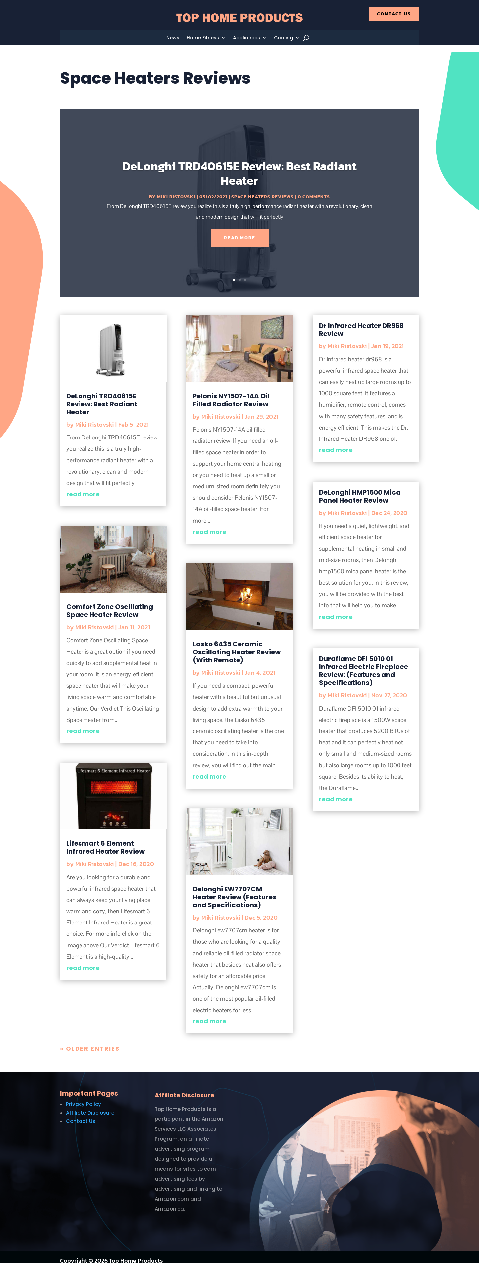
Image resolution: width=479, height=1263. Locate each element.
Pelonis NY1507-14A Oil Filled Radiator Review (231, 393)
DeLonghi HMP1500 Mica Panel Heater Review (359, 489)
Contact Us (394, 13)
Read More (239, 231)
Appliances (246, 38)
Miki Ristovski (176, 190)
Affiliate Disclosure (90, 1106)
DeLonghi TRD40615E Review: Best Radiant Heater (239, 166)
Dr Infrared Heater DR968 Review (361, 323)
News (172, 38)
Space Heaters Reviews (262, 190)
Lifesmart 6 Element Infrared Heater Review (105, 840)
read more (83, 487)
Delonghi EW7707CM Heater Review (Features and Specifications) (234, 890)
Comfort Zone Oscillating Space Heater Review (109, 604)
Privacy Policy (83, 1097)
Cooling (283, 38)
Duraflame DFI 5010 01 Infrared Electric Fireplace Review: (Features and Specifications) (363, 664)
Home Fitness (203, 38)
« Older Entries (90, 1042)
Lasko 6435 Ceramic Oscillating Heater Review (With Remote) (237, 645)
